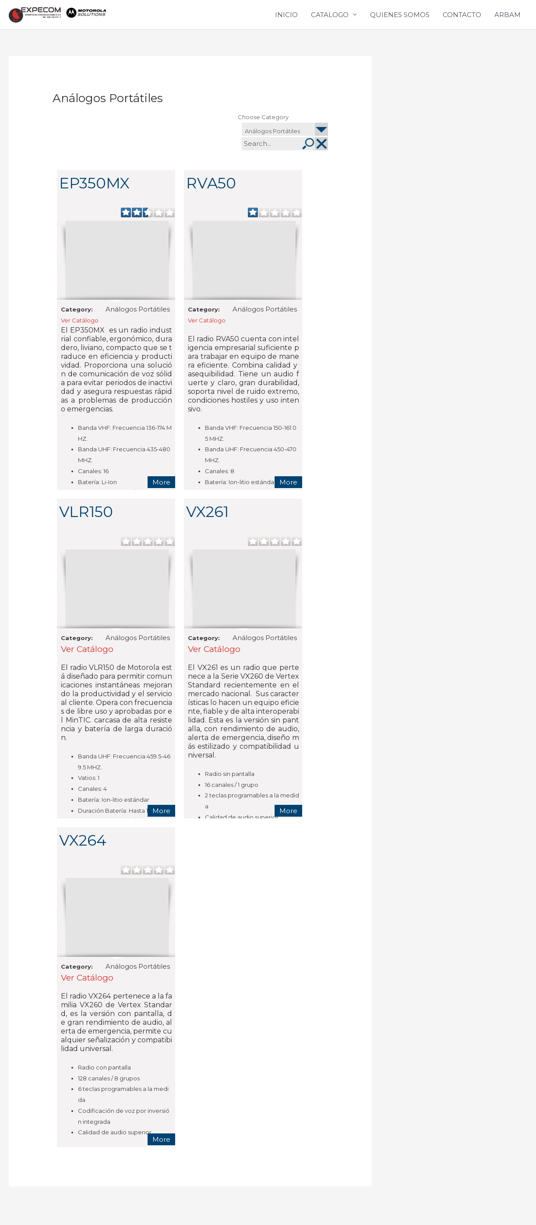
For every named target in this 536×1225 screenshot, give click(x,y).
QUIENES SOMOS (400, 21)
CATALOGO (330, 21)
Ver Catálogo (80, 332)
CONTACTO (462, 21)
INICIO (286, 21)
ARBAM (507, 21)
